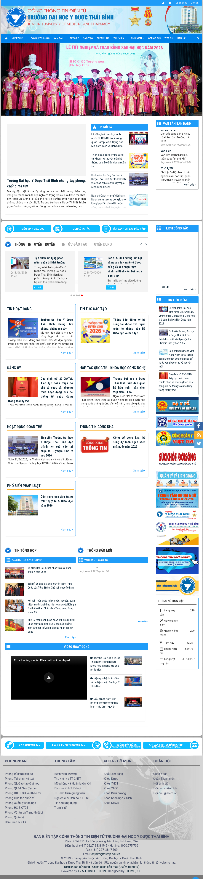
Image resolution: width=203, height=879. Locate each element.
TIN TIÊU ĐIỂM (177, 300)
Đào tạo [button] (88, 38)
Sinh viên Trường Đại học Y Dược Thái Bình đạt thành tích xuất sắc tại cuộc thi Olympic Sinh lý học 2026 (119, 180)
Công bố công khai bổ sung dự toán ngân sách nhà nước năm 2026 (129, 442)
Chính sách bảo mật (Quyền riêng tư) (115, 867)
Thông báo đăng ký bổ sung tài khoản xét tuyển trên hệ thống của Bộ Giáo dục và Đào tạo (119, 160)
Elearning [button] (103, 38)
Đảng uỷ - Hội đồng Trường (27, 560)
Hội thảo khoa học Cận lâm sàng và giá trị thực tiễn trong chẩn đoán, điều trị (121, 262)
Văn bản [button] (60, 39)
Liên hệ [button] (181, 38)
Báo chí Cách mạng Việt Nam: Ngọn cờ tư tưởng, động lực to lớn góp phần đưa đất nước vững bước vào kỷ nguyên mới (119, 201)
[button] (49, 677)
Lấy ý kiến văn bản (29, 745)
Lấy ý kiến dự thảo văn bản (68, 745)
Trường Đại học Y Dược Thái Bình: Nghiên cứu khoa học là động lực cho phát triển (116, 663)
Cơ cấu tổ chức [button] (40, 38)
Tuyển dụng (102, 244)
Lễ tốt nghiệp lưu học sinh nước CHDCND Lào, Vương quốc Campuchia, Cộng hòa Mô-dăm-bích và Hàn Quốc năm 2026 (119, 140)
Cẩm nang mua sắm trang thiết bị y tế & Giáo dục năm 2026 (57, 501)
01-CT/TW (167, 174)
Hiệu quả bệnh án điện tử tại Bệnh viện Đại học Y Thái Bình (116, 682)
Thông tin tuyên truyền (34, 244)
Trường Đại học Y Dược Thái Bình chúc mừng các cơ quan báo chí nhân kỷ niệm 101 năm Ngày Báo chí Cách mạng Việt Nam (48, 267)
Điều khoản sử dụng (77, 867)
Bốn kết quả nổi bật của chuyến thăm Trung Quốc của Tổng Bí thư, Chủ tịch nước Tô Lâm (51, 585)
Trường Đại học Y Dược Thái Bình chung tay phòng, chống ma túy (57, 324)
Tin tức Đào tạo (73, 244)
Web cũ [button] (168, 38)
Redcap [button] (74, 38)
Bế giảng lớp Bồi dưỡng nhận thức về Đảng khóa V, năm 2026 (49, 569)
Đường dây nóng (124, 746)
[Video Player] (49, 678)
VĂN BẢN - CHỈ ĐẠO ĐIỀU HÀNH (129, 228)
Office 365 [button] (154, 38)
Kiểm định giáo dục (32, 228)
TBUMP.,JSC (133, 871)
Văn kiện (166, 157)
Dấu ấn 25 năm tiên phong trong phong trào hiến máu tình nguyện (116, 702)
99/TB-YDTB (168, 135)
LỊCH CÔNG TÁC (81, 228)
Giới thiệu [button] (19, 39)
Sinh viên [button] (137, 39)
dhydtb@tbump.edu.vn (105, 854)
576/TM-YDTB (88, 572)
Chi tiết (34, 287)
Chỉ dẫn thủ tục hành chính (169, 746)
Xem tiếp (190, 184)
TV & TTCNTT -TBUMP (92, 871)
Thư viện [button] (120, 39)
